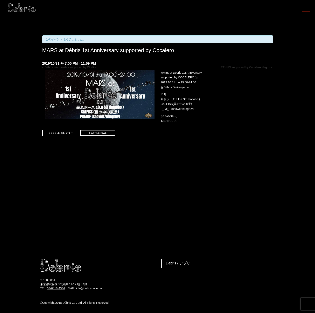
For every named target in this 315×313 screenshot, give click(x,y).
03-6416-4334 (56, 288)
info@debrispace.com (90, 288)
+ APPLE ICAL (98, 133)
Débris (168, 87)
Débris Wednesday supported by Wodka (69, 67)
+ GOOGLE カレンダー (59, 133)
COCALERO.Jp (188, 77)
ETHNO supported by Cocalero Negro (246, 67)
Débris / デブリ (178, 263)
